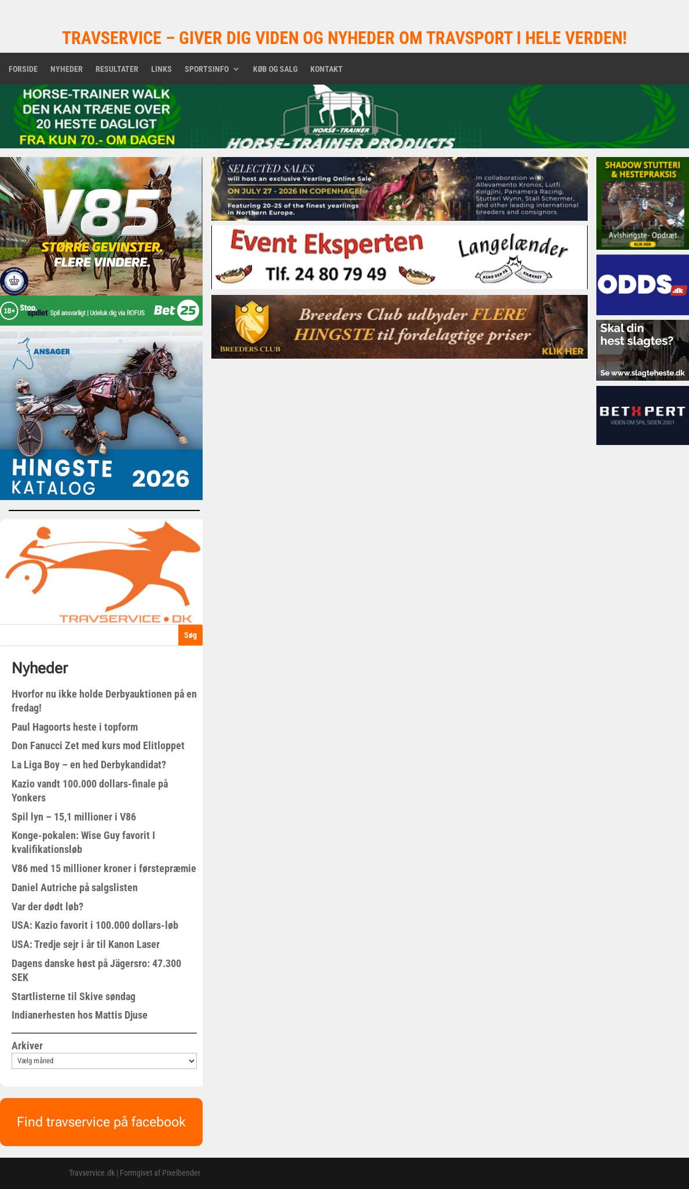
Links (161, 69)
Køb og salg (275, 69)
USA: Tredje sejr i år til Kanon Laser (86, 944)
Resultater (117, 69)
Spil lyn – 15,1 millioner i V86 (74, 817)
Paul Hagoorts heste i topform (75, 727)
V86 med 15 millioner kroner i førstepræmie (104, 868)
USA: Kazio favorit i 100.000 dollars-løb (95, 925)
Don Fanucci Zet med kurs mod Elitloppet (98, 745)
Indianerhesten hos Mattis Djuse (80, 1015)
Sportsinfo (207, 69)
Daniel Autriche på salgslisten (75, 887)
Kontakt (326, 69)
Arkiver (27, 1046)
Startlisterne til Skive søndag (73, 996)
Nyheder (66, 69)
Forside (23, 69)
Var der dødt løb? (47, 906)
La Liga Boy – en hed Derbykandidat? (89, 764)
